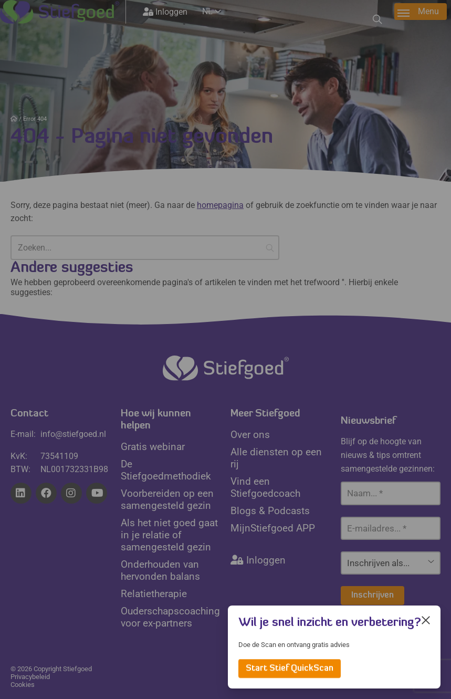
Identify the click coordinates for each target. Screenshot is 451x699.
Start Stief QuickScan (289, 668)
